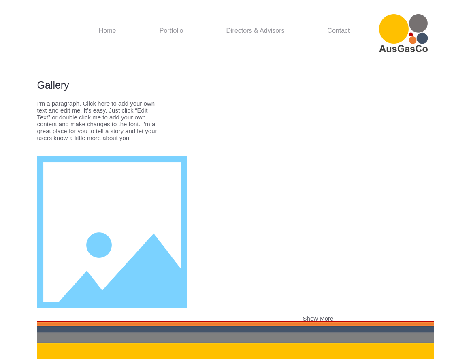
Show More (318, 318)
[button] (239, 115)
